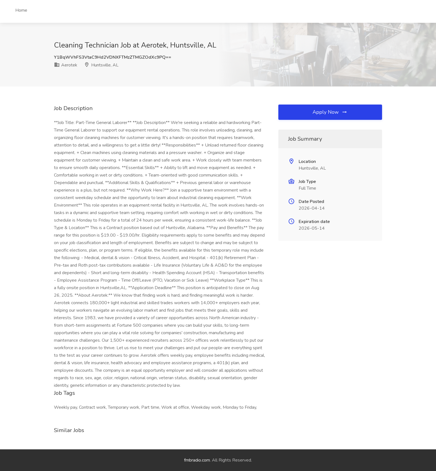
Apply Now (330, 112)
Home (21, 10)
